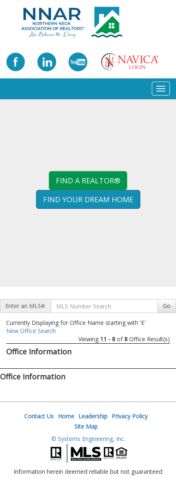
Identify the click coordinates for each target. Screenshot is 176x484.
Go (167, 306)
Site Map (86, 426)
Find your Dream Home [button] (88, 199)
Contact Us (39, 416)
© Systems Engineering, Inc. (88, 439)
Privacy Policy (130, 416)
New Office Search (31, 331)
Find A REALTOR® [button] (88, 180)
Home (66, 416)
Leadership (92, 416)
